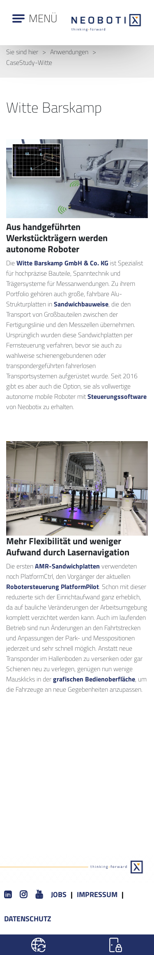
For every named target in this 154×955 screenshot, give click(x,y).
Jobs (59, 894)
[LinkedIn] (8, 895)
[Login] (115, 944)
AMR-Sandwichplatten (67, 566)
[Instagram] (23, 895)
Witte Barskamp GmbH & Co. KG (62, 263)
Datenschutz (27, 918)
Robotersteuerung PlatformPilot (52, 586)
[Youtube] (39, 895)
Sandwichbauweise (81, 304)
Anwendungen (69, 52)
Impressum (97, 894)
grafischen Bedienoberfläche (94, 679)
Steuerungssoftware (117, 396)
